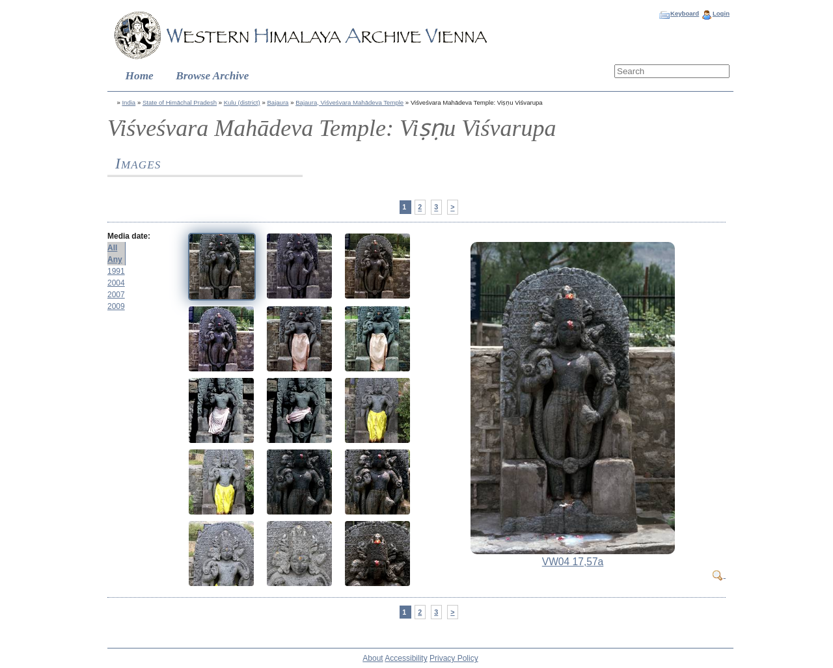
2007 (116, 294)
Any (114, 259)
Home (140, 76)
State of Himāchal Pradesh (180, 102)
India (128, 102)
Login (721, 13)
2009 (116, 306)
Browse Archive (212, 76)
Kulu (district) (242, 102)
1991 (116, 271)
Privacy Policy (454, 658)
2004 (116, 282)
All (112, 247)
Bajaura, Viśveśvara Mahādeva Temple (349, 102)
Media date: (128, 236)
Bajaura (277, 102)
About (372, 658)
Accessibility (406, 658)
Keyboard (684, 13)
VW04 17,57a (573, 561)
